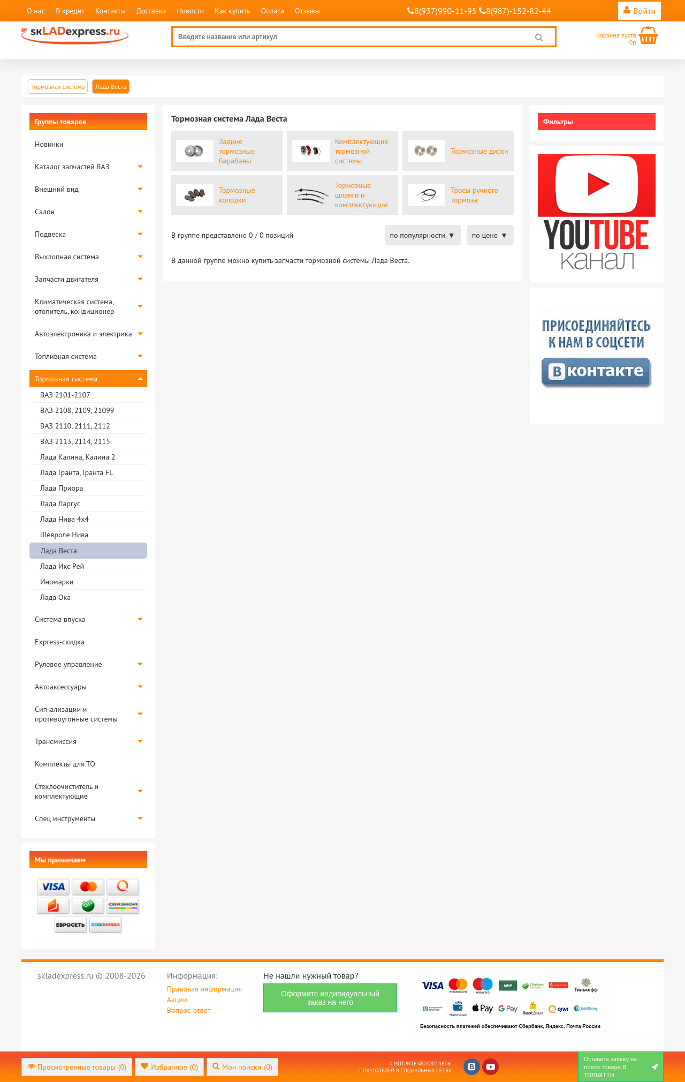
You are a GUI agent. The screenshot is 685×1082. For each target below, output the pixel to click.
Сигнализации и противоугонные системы (76, 714)
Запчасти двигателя (66, 279)
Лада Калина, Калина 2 (77, 457)
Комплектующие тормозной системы (362, 151)
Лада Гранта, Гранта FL (76, 472)
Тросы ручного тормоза (474, 195)
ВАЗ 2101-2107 (65, 395)
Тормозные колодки (237, 195)
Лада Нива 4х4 (64, 519)
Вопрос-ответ (188, 1010)
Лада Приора (61, 488)
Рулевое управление (68, 664)
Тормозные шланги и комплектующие (361, 195)
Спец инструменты (65, 818)
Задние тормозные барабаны (237, 151)
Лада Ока (55, 597)
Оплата (272, 11)
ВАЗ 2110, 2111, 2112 (75, 426)
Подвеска (50, 234)
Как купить (232, 11)
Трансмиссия (56, 741)
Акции (177, 999)
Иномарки (56, 582)
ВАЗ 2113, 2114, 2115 (75, 441)
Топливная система (66, 356)
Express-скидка (60, 642)
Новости (190, 11)
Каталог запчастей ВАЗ (72, 166)
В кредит (70, 11)
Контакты (110, 11)
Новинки (49, 144)
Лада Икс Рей (62, 566)
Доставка (151, 11)
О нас (36, 11)
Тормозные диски (479, 151)
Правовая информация (204, 989)
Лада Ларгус (60, 503)
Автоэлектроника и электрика (83, 334)
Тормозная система (66, 379)
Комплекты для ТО (65, 764)
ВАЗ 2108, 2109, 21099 (77, 410)
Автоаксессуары (61, 687)
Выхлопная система (67, 256)
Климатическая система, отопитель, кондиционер (75, 306)
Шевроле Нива (64, 534)
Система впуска (60, 619)
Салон (45, 211)
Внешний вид (57, 189)
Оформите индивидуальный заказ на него (330, 997)
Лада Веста (59, 550)
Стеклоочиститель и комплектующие (66, 791)
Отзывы (307, 11)
